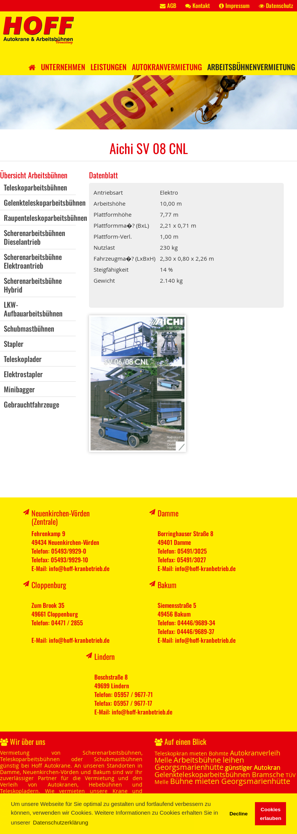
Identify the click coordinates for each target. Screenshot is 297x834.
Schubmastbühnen (29, 328)
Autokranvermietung (167, 66)
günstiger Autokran (252, 767)
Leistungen (109, 66)
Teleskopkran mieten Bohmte (191, 753)
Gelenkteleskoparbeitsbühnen (45, 202)
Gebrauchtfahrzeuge (31, 404)
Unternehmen (63, 66)
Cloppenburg (48, 584)
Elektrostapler (23, 373)
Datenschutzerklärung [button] (60, 822)
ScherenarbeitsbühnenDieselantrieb (34, 237)
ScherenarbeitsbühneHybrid (33, 284)
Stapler (13, 343)
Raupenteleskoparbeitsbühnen (45, 217)
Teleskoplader (23, 358)
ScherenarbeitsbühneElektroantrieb (33, 261)
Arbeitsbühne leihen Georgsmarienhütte (199, 763)
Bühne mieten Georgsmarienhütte (230, 781)
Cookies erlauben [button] (270, 814)
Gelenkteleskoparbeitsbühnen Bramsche (219, 774)
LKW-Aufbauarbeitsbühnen (33, 308)
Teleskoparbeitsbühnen (35, 187)
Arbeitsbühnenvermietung (251, 66)
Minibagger (19, 389)
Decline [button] (239, 814)
